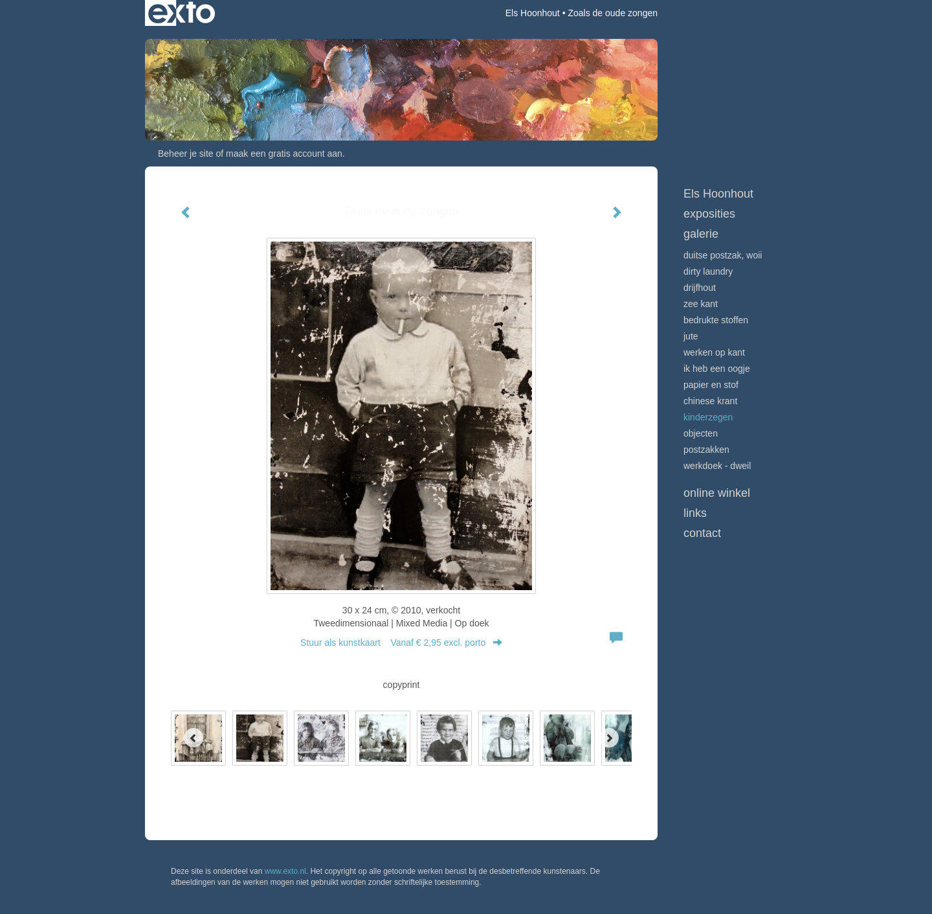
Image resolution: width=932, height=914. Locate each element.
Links (695, 513)
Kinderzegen (708, 417)
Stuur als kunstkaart (401, 642)
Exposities (709, 213)
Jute (690, 336)
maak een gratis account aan (284, 153)
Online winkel (716, 492)
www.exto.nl (285, 871)
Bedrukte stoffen (715, 320)
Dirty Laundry (708, 271)
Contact (702, 533)
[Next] (609, 738)
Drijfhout (699, 287)
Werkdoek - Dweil (717, 466)
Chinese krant (710, 401)
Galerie (700, 233)
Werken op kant (714, 352)
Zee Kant (700, 304)
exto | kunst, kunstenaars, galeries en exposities (181, 13)
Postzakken (706, 449)
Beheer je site (186, 153)
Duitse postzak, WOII (722, 255)
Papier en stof (710, 385)
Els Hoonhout (532, 13)
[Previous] (193, 738)
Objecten (700, 433)
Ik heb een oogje (716, 368)
